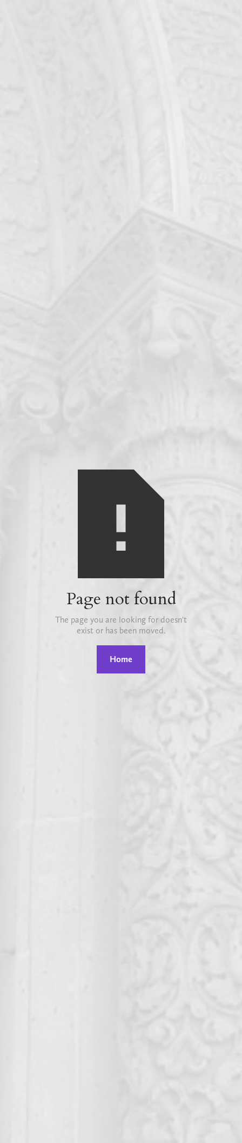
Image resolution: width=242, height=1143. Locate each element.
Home (121, 659)
